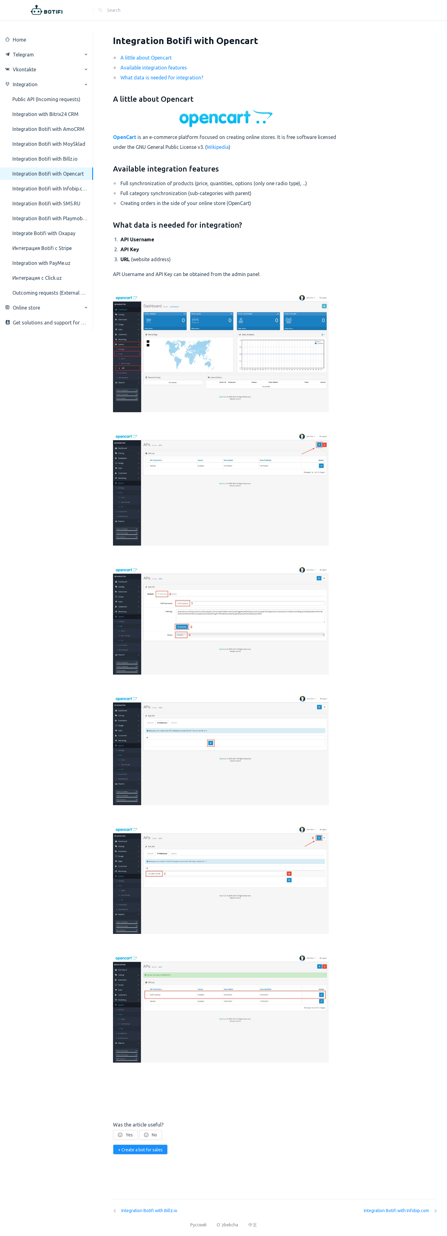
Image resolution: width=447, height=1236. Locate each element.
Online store (22, 307)
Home (15, 39)
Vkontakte (20, 69)
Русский (198, 1224)
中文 (252, 1224)
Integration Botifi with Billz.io (145, 1210)
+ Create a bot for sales (140, 1149)
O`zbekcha (228, 1224)
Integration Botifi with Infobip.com (400, 1210)
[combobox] (135, 10)
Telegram (19, 54)
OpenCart (124, 137)
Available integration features (153, 67)
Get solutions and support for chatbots (46, 322)
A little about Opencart (146, 57)
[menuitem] (46, 39)
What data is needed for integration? (161, 77)
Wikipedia (218, 147)
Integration (21, 84)
